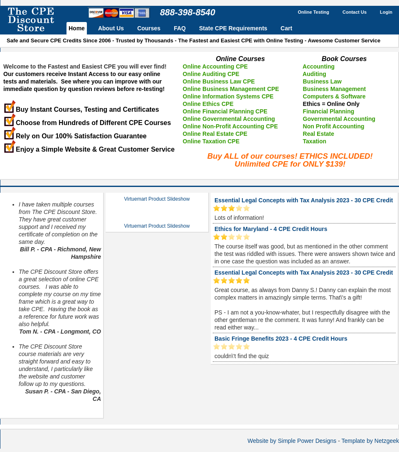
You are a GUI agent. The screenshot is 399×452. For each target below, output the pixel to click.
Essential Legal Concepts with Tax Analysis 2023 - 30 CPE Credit (303, 200)
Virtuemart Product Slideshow (157, 199)
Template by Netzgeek (370, 440)
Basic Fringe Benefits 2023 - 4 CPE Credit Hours (280, 338)
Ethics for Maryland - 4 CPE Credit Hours (271, 229)
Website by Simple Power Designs (292, 440)
